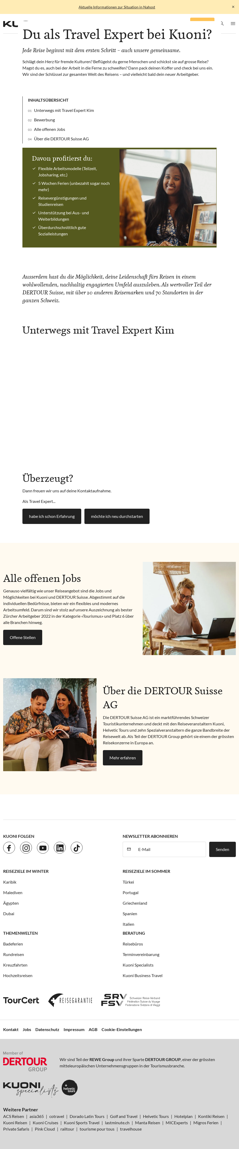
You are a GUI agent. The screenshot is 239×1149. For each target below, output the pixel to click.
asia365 (37, 1116)
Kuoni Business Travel (142, 975)
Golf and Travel (123, 1116)
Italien (128, 924)
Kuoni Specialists (138, 964)
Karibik (9, 881)
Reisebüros (133, 943)
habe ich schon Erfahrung (52, 516)
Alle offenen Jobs (49, 129)
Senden (222, 849)
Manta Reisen (147, 1122)
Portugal (130, 892)
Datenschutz (47, 1029)
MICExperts (177, 1122)
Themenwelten (20, 932)
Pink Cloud (45, 1128)
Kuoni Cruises (45, 1122)
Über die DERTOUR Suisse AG (61, 138)
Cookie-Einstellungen (122, 1029)
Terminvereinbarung (141, 954)
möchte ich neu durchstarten (117, 516)
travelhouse (131, 1128)
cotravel (56, 1116)
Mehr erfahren (122, 757)
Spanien (130, 913)
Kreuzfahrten (15, 964)
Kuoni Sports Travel (81, 1122)
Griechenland (135, 902)
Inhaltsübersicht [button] (48, 99)
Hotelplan (183, 1116)
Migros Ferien (205, 1122)
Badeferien (13, 943)
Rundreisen (13, 954)
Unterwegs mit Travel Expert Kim (64, 110)
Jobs (27, 1029)
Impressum (74, 1029)
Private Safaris (16, 1128)
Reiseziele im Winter (26, 871)
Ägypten (11, 902)
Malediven (12, 892)
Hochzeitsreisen (17, 975)
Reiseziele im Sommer (146, 871)
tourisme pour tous (97, 1128)
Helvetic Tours (156, 1116)
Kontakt (10, 1029)
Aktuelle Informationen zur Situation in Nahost (117, 7)
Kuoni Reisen (15, 1122)
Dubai (8, 913)
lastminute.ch (117, 1122)
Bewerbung (44, 119)
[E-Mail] (170, 849)
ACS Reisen (13, 1116)
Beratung (134, 932)
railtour (67, 1128)
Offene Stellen (23, 637)
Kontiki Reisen (211, 1116)
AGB (93, 1029)
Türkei (128, 881)
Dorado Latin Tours (87, 1116)
